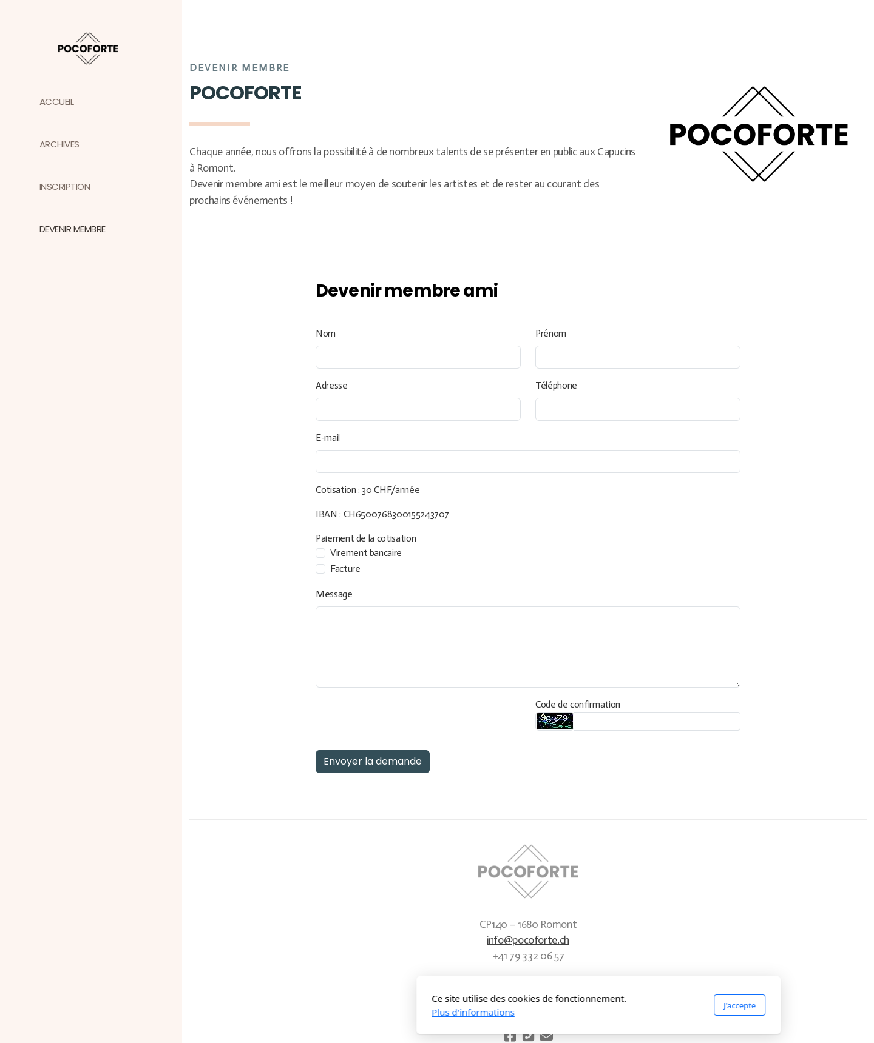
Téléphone (556, 385)
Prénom (550, 333)
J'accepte (578, 1005)
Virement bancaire (366, 552)
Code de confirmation (577, 704)
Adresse (332, 385)
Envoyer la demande (373, 761)
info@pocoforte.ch (528, 940)
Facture (345, 568)
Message (334, 594)
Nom (326, 333)
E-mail (328, 437)
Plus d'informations (311, 1012)
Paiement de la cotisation (366, 538)
